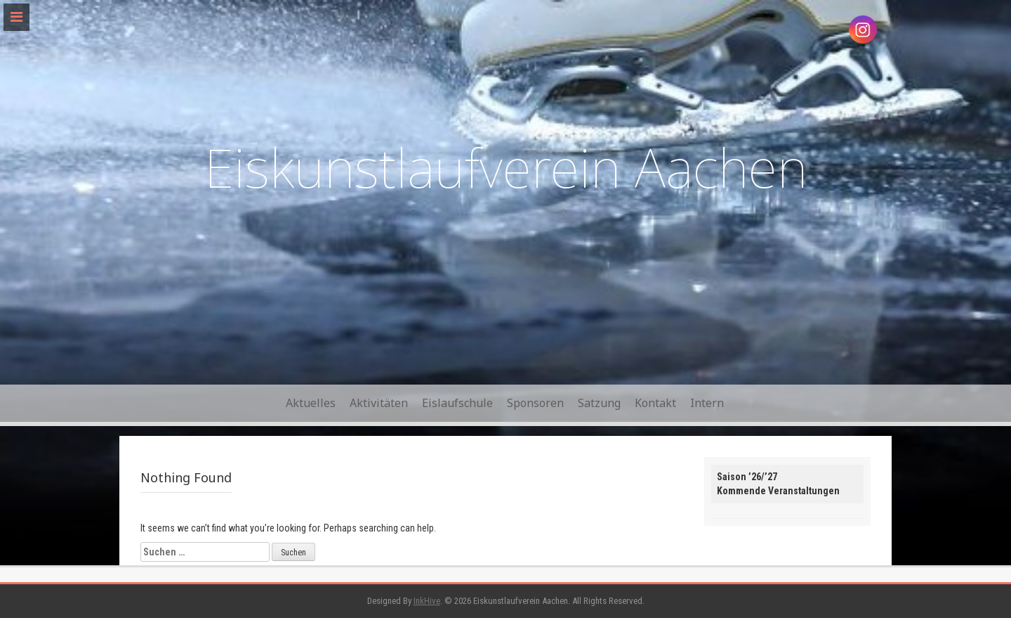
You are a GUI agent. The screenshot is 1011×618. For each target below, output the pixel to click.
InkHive (427, 601)
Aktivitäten (379, 403)
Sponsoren (535, 403)
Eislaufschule (457, 403)
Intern (707, 403)
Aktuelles (311, 403)
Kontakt (655, 403)
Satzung (599, 403)
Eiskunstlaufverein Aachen (505, 167)
